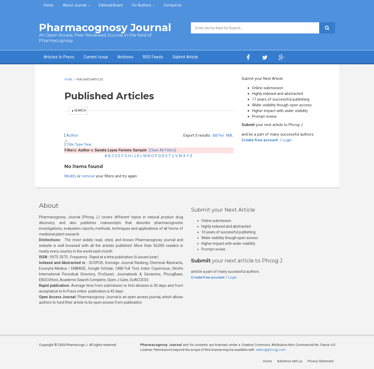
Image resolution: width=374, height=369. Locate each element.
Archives (134, 57)
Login (288, 140)
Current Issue (101, 57)
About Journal (74, 5)
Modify (70, 176)
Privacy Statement (322, 361)
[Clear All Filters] (162, 150)
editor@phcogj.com (271, 350)
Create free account (260, 140)
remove (88, 176)
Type (79, 144)
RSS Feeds (163, 57)
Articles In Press (61, 57)
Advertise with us (291, 361)
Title (70, 144)
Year (88, 144)
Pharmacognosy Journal (105, 27)
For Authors (141, 5)
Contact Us (173, 5)
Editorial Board (111, 5)
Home (49, 5)
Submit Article (198, 57)
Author (72, 135)
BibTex (218, 135)
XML (229, 135)
